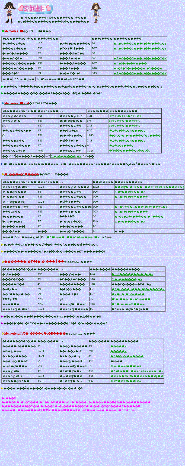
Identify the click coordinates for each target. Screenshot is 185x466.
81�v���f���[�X (124, 120)
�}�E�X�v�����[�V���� (138, 68)
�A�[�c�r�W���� (130, 63)
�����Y (118, 346)
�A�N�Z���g (121, 145)
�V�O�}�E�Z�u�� (125, 115)
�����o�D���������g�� (136, 375)
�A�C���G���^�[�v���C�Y (140, 43)
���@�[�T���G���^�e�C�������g (149, 186)
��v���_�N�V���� (131, 299)
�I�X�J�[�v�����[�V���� (135, 135)
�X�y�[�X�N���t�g (127, 130)
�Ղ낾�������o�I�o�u (129, 150)
